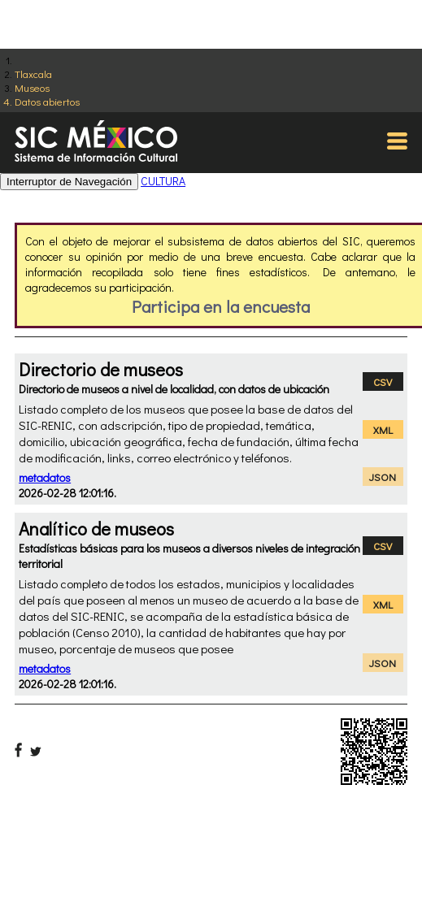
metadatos (45, 477)
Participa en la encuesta (221, 306)
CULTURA (163, 181)
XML (383, 429)
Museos (32, 87)
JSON (382, 476)
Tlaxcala (33, 73)
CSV (382, 381)
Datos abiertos (47, 101)
